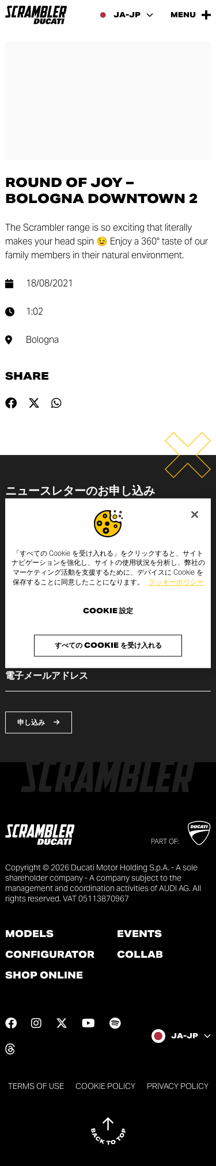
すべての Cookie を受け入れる (108, 645)
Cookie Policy (105, 1086)
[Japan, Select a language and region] (125, 15)
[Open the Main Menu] (190, 15)
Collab (140, 954)
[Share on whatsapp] (56, 403)
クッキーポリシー (176, 582)
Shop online (44, 975)
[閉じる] (194, 514)
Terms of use (36, 1086)
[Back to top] (108, 1131)
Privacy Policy (178, 1086)
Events (139, 934)
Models (29, 934)
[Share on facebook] (11, 403)
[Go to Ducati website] (199, 833)
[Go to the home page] (36, 15)
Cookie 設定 (108, 610)
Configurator (49, 954)
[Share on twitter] (34, 403)
